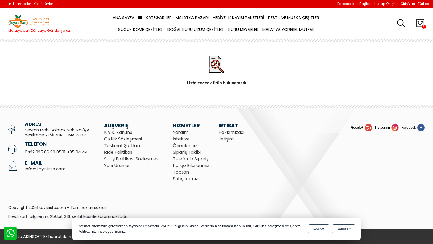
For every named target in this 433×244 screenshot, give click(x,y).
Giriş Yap (407, 3)
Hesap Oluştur (386, 3)
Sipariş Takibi (187, 152)
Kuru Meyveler (243, 29)
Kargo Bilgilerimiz (191, 165)
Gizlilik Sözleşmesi (123, 139)
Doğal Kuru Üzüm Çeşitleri (196, 29)
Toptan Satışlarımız (185, 175)
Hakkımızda (231, 132)
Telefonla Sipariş (190, 159)
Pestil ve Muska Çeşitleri (294, 17)
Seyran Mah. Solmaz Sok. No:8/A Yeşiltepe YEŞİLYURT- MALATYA (57, 132)
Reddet (318, 229)
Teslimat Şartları (122, 145)
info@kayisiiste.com (45, 169)
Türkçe (423, 3)
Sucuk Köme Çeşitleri (140, 29)
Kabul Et (344, 229)
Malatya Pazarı (192, 17)
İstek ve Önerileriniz (185, 142)
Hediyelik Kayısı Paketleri (238, 17)
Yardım (180, 132)
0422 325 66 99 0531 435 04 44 (56, 152)
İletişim (226, 139)
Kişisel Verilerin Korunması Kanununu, (220, 226)
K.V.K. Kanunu (118, 132)
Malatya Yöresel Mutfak (288, 29)
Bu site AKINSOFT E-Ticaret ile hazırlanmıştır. (52, 236)
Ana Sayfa (123, 17)
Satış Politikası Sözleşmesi (131, 159)
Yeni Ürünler (117, 165)
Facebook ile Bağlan (354, 3)
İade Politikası (118, 152)
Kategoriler (155, 17)
